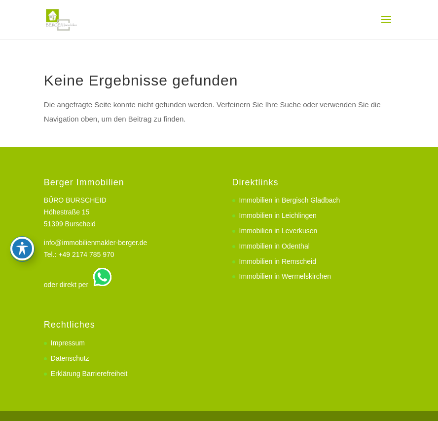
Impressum (68, 343)
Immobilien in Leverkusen (278, 231)
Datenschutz (70, 358)
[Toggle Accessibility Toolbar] (22, 215)
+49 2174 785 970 (86, 254)
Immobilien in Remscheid (277, 261)
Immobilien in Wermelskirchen (285, 276)
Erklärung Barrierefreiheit (89, 374)
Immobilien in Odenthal (274, 246)
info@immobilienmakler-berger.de (95, 243)
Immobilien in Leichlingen (278, 215)
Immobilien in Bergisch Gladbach (289, 200)
